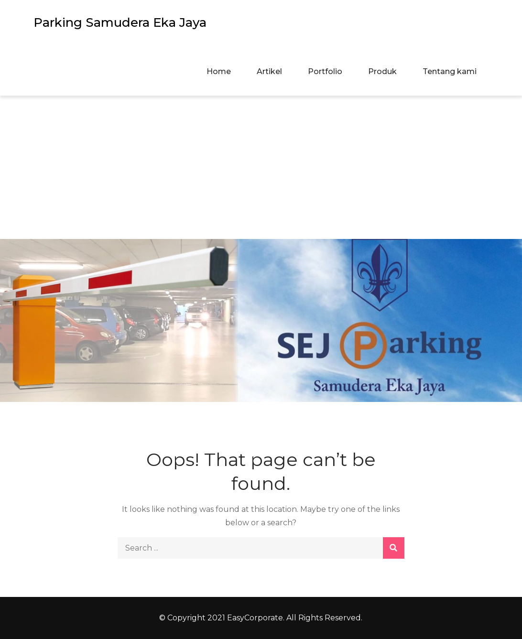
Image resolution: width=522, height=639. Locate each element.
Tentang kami (450, 71)
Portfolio (325, 71)
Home (219, 71)
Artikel (269, 71)
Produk (382, 71)
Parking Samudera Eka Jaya (120, 22)
